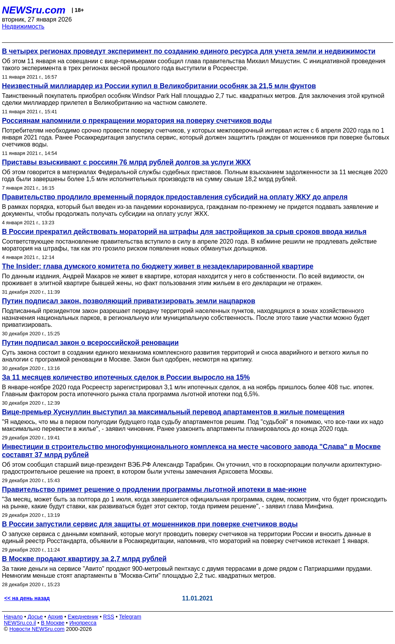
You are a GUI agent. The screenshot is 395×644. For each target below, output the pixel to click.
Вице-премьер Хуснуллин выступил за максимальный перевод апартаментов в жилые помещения (173, 412)
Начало (13, 617)
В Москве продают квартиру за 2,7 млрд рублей (84, 559)
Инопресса (83, 623)
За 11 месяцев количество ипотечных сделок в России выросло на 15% (126, 377)
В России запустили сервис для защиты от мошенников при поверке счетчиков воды (150, 524)
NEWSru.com (34, 10)
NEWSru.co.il (20, 623)
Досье (35, 617)
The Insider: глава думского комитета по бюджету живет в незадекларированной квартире (158, 266)
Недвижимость (23, 26)
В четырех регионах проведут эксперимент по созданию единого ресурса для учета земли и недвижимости (188, 51)
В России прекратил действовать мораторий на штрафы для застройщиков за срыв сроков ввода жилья (184, 231)
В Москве (52, 623)
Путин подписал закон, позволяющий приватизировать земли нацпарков (128, 301)
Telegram (130, 617)
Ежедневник (83, 617)
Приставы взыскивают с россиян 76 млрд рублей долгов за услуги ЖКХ (126, 162)
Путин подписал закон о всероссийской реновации (90, 342)
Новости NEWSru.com (36, 629)
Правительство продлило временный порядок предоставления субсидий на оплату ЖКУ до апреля (175, 197)
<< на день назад (27, 598)
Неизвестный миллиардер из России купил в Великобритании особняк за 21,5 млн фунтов (159, 86)
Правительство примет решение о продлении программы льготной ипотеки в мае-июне (154, 489)
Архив (55, 617)
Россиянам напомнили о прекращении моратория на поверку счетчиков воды (137, 120)
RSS (108, 617)
